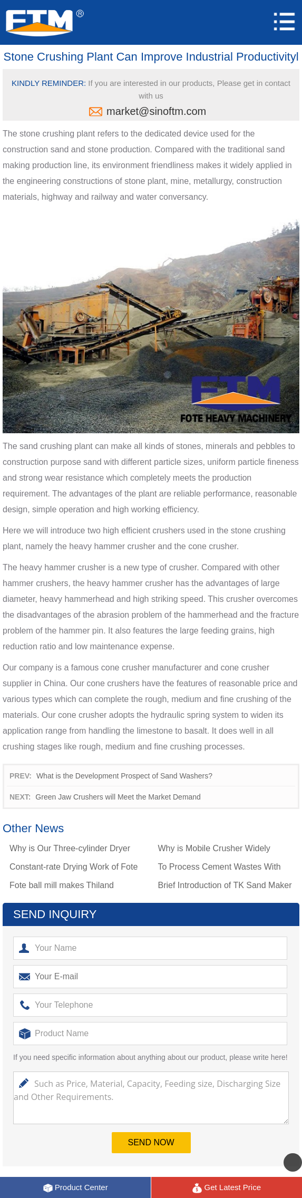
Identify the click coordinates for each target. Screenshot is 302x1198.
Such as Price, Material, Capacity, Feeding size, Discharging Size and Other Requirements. (151, 1098)
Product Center (75, 1188)
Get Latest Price (226, 1188)
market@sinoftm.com (156, 111)
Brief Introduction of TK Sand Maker (224, 885)
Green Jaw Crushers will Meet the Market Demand (118, 797)
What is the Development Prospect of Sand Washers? (124, 776)
